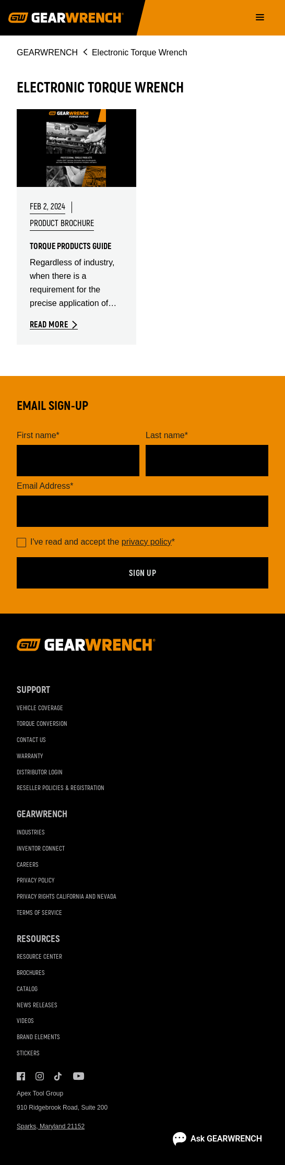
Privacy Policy (35, 881)
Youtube (77, 1076)
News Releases (37, 1005)
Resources (38, 939)
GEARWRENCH (47, 52)
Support (33, 690)
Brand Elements (38, 1037)
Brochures (31, 973)
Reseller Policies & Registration (60, 788)
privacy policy (147, 541)
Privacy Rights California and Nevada (66, 897)
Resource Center (39, 957)
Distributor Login (40, 772)
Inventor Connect (41, 849)
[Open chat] (217, 1139)
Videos (25, 1021)
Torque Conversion (42, 724)
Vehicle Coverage (40, 708)
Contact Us (31, 740)
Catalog (27, 989)
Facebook (21, 1076)
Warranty (30, 756)
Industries (31, 833)
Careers (28, 865)
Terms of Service (39, 913)
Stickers (28, 1053)
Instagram (39, 1076)
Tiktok (58, 1076)
